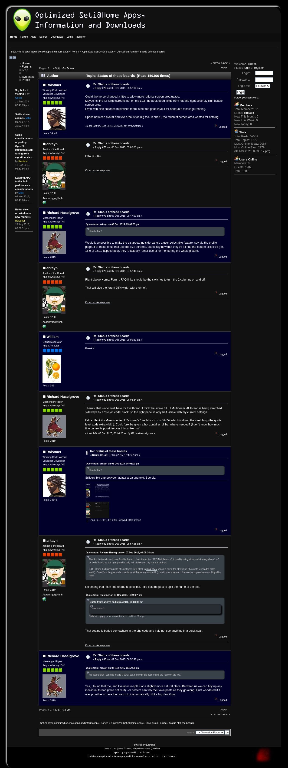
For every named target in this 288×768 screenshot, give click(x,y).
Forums (27, 66)
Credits (155, 748)
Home (25, 63)
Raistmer (53, 85)
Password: (243, 79)
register (259, 67)
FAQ (25, 70)
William (52, 337)
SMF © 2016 (124, 748)
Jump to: (191, 732)
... (51, 68)
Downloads (27, 76)
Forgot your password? (246, 97)
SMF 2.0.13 (110, 748)
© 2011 (146, 752)
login (247, 67)
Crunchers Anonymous (97, 170)
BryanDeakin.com (133, 752)
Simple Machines (141, 748)
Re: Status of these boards (111, 84)
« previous (216, 63)
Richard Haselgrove (62, 213)
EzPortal (150, 744)
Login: (246, 73)
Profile (26, 80)
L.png (90, 520)
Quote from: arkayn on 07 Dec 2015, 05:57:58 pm (113, 668)
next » (226, 63)
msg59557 (163, 420)
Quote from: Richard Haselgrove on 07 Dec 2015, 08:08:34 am (120, 552)
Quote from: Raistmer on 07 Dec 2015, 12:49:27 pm (114, 595)
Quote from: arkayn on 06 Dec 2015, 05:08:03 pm (113, 224)
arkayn (52, 144)
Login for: (244, 86)
